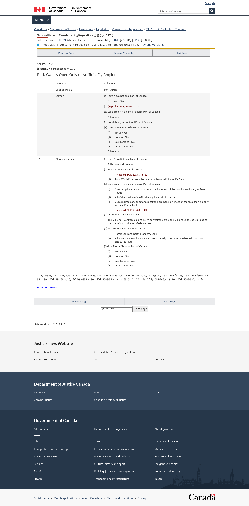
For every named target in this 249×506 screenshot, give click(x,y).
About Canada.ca (92, 498)
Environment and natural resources (115, 449)
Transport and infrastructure (111, 479)
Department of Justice (63, 29)
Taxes (97, 441)
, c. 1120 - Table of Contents (166, 29)
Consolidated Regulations (127, 29)
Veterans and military (167, 471)
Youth (158, 479)
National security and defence (112, 456)
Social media (41, 498)
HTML (63, 40)
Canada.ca (40, 29)
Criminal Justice (43, 400)
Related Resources (45, 359)
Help (157, 352)
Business (39, 464)
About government (166, 429)
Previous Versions (152, 45)
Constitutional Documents (50, 352)
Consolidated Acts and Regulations (115, 352)
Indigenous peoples (166, 464)
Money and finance (166, 449)
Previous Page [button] (66, 52)
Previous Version (47, 287)
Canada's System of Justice (110, 400)
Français (210, 3)
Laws (158, 392)
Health (38, 479)
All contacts (41, 429)
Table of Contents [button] (123, 52)
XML (116, 40)
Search (98, 359)
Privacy (142, 498)
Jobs (36, 441)
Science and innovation (168, 456)
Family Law (40, 392)
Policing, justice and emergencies (114, 471)
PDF (137, 40)
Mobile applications (65, 498)
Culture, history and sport (109, 464)
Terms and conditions (120, 498)
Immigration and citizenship (51, 449)
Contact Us (161, 359)
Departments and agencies (110, 429)
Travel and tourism (45, 456)
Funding (99, 392)
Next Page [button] (181, 52)
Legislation (102, 29)
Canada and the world (168, 441)
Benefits (39, 471)
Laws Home (86, 29)
